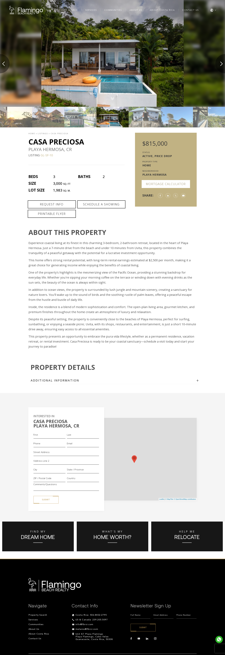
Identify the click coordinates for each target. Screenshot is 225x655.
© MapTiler (170, 499)
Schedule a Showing (101, 204)
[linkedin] (147, 638)
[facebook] (131, 638)
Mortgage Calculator (166, 184)
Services (91, 10)
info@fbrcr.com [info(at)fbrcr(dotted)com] (84, 624)
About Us (136, 10)
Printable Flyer (52, 214)
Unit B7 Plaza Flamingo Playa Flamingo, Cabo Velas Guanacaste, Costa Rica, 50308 (94, 637)
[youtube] (139, 638)
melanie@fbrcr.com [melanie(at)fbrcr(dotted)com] (87, 629)
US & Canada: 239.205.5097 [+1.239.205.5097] (92, 620)
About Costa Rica (162, 10)
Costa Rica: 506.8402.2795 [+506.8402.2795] (91, 615)
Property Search (66, 10)
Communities (113, 10)
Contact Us (190, 10)
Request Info (51, 204)
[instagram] (155, 638)
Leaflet (161, 499)
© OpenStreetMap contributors (185, 499)
